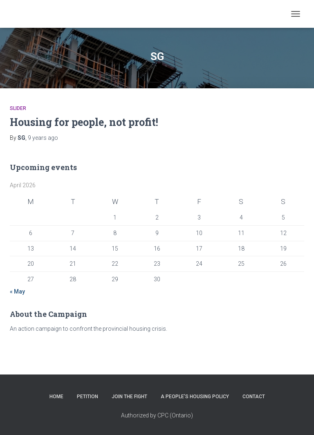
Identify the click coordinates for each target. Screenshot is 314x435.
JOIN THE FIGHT (129, 396)
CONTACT (253, 396)
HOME (56, 396)
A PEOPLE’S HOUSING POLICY (195, 396)
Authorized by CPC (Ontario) (157, 415)
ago (43, 138)
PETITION (87, 396)
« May (17, 291)
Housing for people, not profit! (84, 122)
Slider (18, 108)
